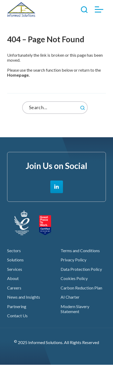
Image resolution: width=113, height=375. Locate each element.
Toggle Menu (99, 9)
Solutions (15, 259)
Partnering (16, 306)
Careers (14, 287)
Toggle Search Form (84, 9)
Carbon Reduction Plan (81, 287)
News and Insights (23, 296)
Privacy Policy (73, 259)
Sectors (14, 250)
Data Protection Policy (81, 269)
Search (94, 105)
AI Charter (70, 296)
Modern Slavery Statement (75, 309)
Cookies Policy (74, 278)
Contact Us (17, 315)
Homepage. (18, 74)
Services (14, 269)
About (13, 278)
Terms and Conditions (80, 250)
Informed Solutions (21, 9)
